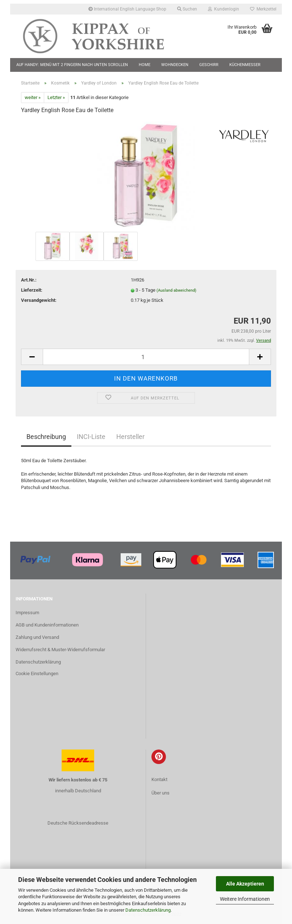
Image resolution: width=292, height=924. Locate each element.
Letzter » (56, 97)
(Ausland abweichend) (176, 290)
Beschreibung (46, 436)
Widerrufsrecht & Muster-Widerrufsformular (60, 649)
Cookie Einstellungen (37, 673)
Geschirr (208, 64)
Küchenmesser (244, 64)
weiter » (33, 97)
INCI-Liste (91, 436)
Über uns (160, 793)
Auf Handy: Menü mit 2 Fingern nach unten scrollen (72, 64)
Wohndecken (174, 64)
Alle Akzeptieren (245, 884)
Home (144, 64)
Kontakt (159, 779)
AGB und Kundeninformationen (47, 625)
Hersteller (130, 436)
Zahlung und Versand (37, 637)
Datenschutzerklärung (148, 910)
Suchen (187, 9)
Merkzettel (263, 9)
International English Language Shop (127, 9)
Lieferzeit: (31, 290)
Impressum (27, 612)
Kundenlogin (223, 9)
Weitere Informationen (245, 899)
